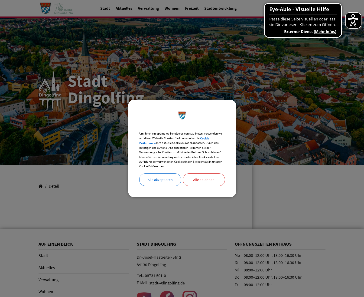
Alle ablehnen (203, 189)
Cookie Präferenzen (181, 136)
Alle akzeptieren (160, 189)
